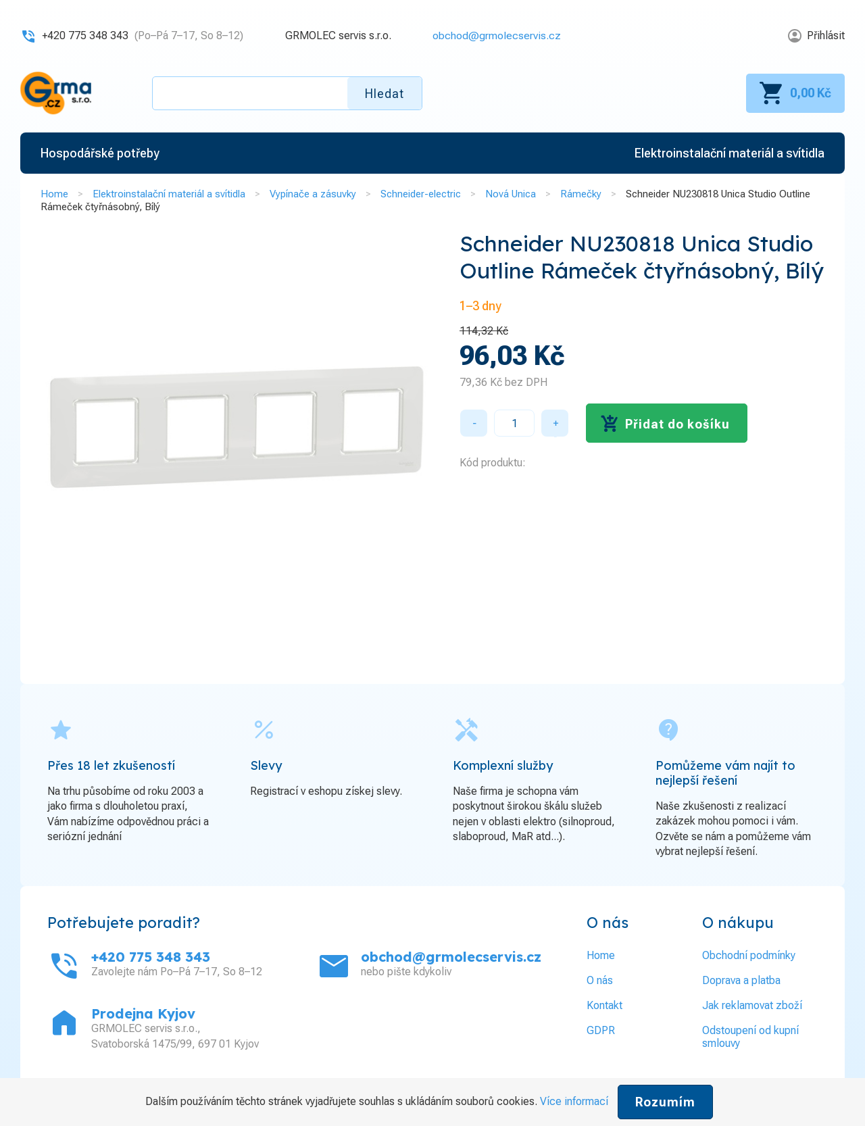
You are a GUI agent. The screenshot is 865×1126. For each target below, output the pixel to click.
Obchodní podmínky (748, 955)
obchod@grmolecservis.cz (496, 35)
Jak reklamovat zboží (752, 1005)
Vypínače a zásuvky (313, 194)
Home (54, 194)
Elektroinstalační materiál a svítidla (169, 194)
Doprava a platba (741, 980)
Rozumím (665, 1102)
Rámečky (580, 194)
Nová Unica (510, 194)
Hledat (384, 94)
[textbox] (287, 93)
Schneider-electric (420, 194)
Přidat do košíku (677, 424)
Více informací (574, 1101)
